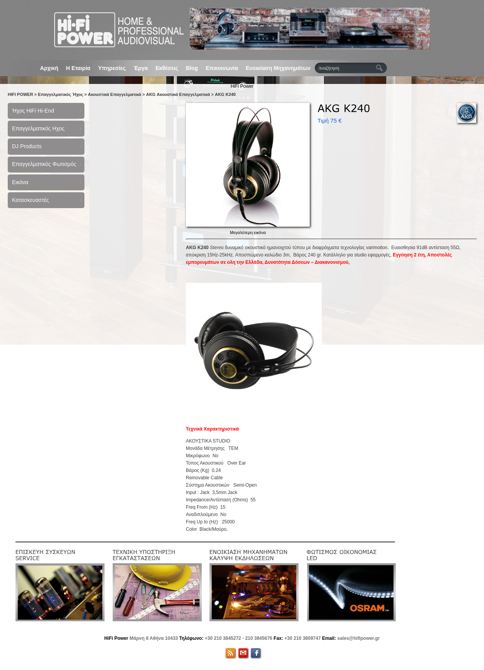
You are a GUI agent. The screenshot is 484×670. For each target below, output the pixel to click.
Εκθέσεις (167, 68)
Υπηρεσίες (111, 68)
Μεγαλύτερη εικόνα (248, 232)
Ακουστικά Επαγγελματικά (114, 94)
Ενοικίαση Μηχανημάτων (278, 68)
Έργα (141, 68)
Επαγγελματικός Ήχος (60, 94)
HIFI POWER (20, 94)
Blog (192, 68)
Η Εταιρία (78, 68)
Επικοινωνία (222, 68)
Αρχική (49, 68)
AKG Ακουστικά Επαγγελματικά (178, 94)
